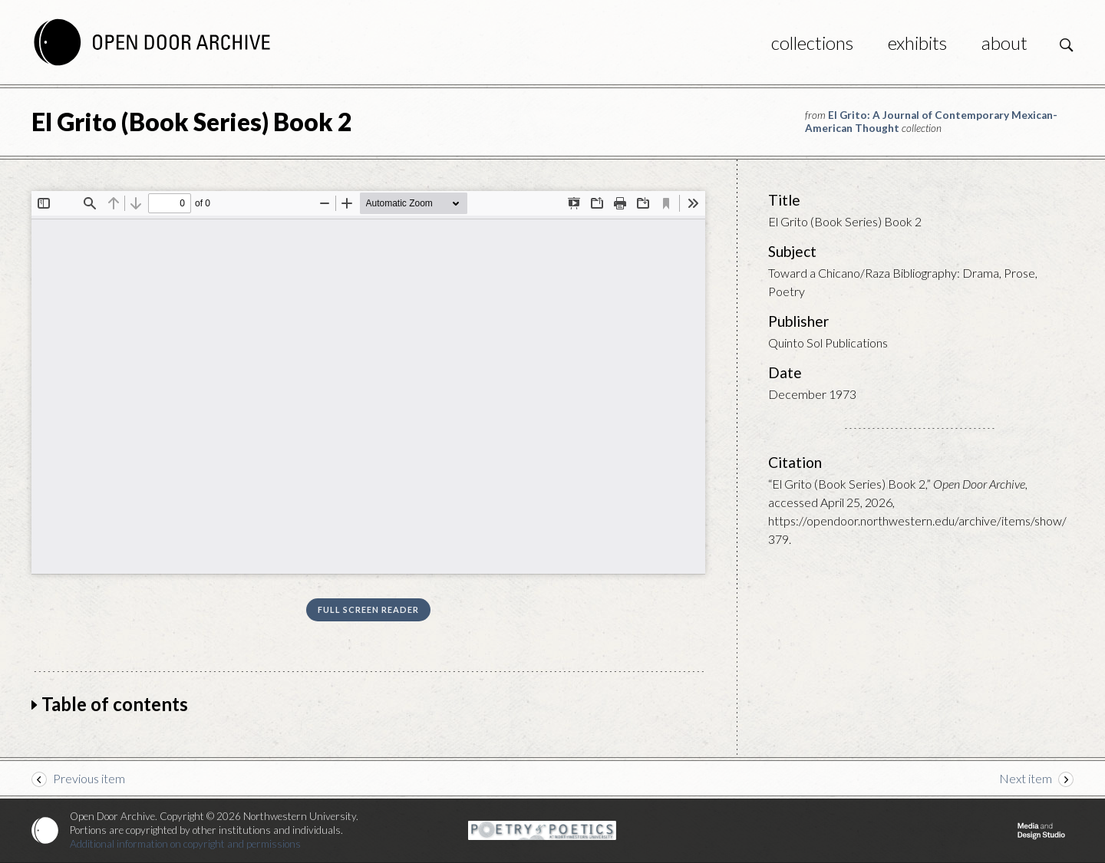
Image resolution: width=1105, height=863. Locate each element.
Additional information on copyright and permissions (185, 844)
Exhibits (917, 42)
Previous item (89, 778)
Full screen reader (368, 609)
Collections (812, 42)
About (1004, 42)
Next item (1025, 778)
